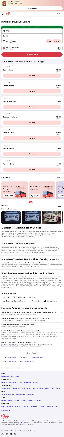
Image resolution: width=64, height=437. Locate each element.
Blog (52, 388)
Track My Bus (5, 388)
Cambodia (42, 406)
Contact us (12, 382)
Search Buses (32, 55)
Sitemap (40, 388)
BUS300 (35, 196)
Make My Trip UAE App (34, 400)
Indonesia (10, 406)
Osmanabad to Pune (10, 117)
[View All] (59, 206)
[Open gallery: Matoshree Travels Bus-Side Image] (51, 217)
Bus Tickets (5, 376)
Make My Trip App (20, 400)
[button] (60, 3)
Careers (35, 382)
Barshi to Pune (8, 70)
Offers (47, 388)
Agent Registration (25, 382)
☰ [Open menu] (2, 14)
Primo (58, 388)
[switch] (59, 48)
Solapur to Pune (8, 86)
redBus (39, 263)
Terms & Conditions (7, 394)
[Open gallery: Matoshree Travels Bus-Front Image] (11, 217)
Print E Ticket (26, 388)
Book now (32, 75)
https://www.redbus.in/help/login (10, 346)
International (5, 410)
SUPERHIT (8, 196)
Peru (56, 406)
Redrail (10, 400)
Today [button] (49, 41)
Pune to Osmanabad (10, 101)
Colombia (50, 406)
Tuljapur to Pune (8, 133)
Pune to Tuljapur (8, 148)
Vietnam (34, 406)
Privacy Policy (20, 394)
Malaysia (26, 406)
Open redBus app (32, 8)
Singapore (18, 406)
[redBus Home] (8, 14)
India (2, 406)
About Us (4, 382)
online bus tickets (27, 263)
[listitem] (4, 184)
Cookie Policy (31, 394)
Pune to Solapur (8, 164)
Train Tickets (15, 376)
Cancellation (16, 388)
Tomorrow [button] (57, 41)
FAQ (34, 388)
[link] (14, 190)
